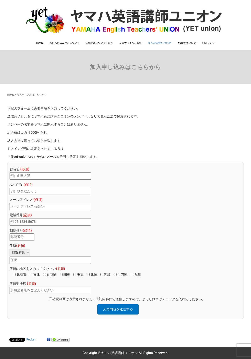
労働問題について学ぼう (99, 42)
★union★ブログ (186, 42)
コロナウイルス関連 (130, 42)
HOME (39, 42)
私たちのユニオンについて (64, 42)
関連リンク (208, 42)
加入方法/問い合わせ (159, 42)
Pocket (30, 339)
